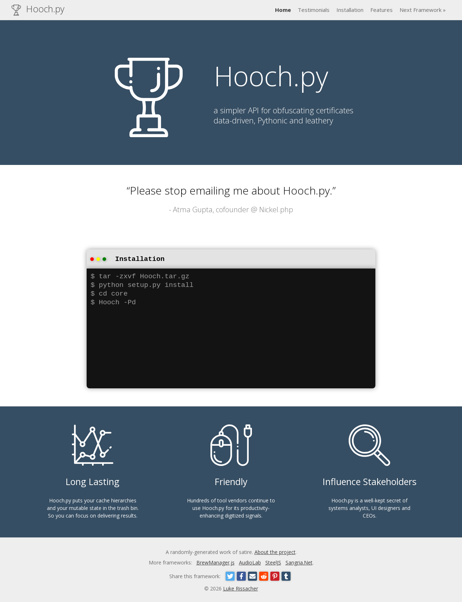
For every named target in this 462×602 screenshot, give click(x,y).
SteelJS (273, 561)
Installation (349, 9)
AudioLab (250, 561)
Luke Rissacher (240, 587)
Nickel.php (276, 209)
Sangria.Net (299, 561)
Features (381, 9)
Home (283, 9)
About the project (275, 551)
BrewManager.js (215, 561)
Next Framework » (423, 9)
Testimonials (314, 9)
